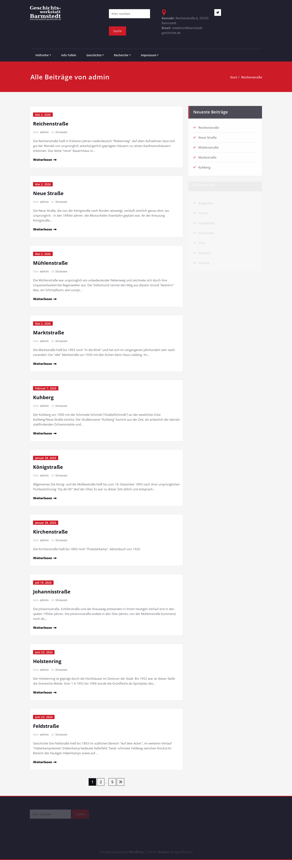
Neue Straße (48, 193)
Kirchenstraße (50, 531)
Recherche (121, 55)
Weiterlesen (42, 160)
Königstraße (48, 466)
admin (44, 132)
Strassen (61, 132)
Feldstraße (46, 726)
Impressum (148, 55)
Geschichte (94, 55)
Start (234, 77)
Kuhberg (43, 397)
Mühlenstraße (50, 262)
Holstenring (47, 661)
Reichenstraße (252, 77)
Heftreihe (42, 55)
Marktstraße (48, 332)
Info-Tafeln (68, 55)
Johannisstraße (51, 591)
